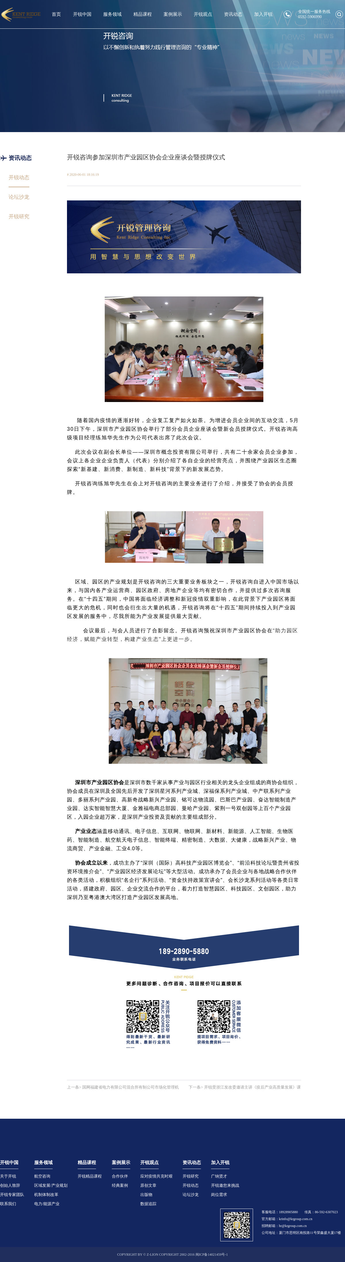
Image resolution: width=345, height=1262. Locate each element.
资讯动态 (233, 14)
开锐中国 (82, 14)
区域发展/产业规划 (51, 1185)
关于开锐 (8, 1176)
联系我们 (8, 1204)
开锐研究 (191, 1176)
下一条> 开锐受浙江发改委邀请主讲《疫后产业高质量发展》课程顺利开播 (244, 1087)
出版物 (146, 1195)
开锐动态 (191, 1185)
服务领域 (112, 14)
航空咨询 (42, 1176)
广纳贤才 (219, 1176)
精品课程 (142, 14)
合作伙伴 (120, 1176)
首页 (56, 14)
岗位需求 (219, 1195)
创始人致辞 (10, 1185)
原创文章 (148, 1185)
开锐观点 (203, 14)
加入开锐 (263, 14)
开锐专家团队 (12, 1195)
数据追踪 (148, 1204)
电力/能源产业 (47, 1204)
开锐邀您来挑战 (225, 1185)
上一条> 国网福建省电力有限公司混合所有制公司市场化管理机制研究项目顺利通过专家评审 (123, 1087)
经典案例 (120, 1185)
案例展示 (173, 14)
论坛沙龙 (191, 1195)
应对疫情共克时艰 (156, 1176)
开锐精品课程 (90, 1176)
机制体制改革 (46, 1195)
